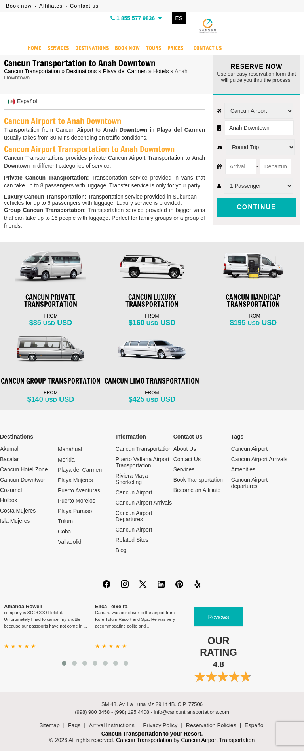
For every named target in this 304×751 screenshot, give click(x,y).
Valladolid (70, 542)
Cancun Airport (134, 492)
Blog (121, 550)
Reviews (218, 617)
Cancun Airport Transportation (218, 740)
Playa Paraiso (75, 511)
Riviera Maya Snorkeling (132, 479)
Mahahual (70, 449)
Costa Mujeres (18, 510)
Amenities (243, 469)
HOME (34, 48)
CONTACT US (208, 48)
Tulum (65, 521)
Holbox (8, 500)
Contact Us (187, 459)
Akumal (9, 449)
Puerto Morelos (76, 501)
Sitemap (49, 725)
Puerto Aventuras (79, 490)
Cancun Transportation (32, 71)
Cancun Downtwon (23, 480)
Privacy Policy (160, 725)
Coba (64, 531)
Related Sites (132, 540)
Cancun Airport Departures (134, 516)
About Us (184, 449)
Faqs (74, 725)
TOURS (153, 48)
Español (255, 725)
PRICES (175, 48)
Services (184, 469)
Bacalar (9, 459)
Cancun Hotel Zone (24, 469)
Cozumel (11, 490)
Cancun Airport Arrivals (144, 502)
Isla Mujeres (15, 521)
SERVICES (58, 48)
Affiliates (51, 6)
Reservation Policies (211, 725)
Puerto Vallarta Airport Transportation (142, 462)
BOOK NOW (127, 48)
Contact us (84, 6)
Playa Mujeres (75, 480)
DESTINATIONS (91, 48)
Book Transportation (198, 480)
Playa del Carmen (125, 71)
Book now (19, 6)
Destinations (81, 71)
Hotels (161, 71)
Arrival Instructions (112, 725)
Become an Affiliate (197, 490)
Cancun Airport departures (249, 483)
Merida (66, 459)
